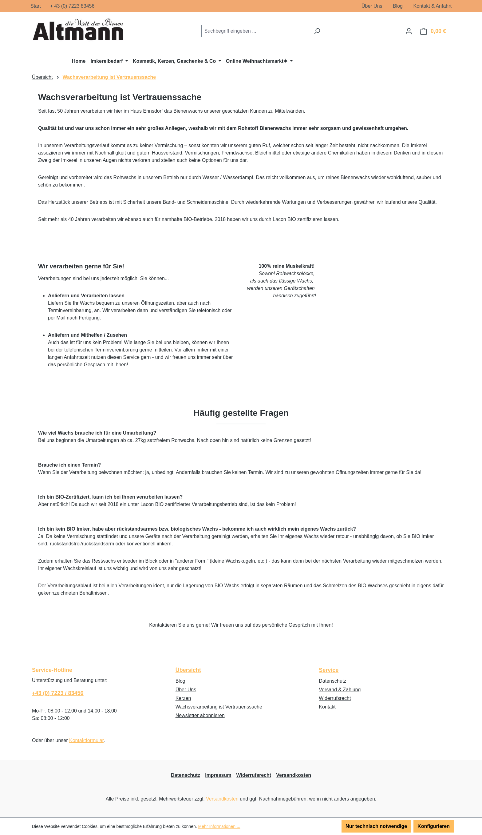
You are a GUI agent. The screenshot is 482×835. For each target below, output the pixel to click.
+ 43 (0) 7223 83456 (72, 6)
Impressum (218, 775)
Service (328, 670)
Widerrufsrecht (335, 698)
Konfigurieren (433, 826)
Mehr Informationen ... (219, 826)
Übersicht (188, 670)
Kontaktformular (86, 740)
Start (35, 6)
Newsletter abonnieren (200, 715)
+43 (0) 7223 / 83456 (58, 693)
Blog (398, 6)
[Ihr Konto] (408, 31)
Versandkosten (293, 775)
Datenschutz (332, 681)
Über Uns (372, 6)
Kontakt (327, 706)
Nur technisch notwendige (376, 826)
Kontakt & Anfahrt (432, 6)
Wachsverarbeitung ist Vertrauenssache (219, 706)
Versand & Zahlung (340, 689)
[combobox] (255, 31)
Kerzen (183, 698)
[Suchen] (317, 31)
